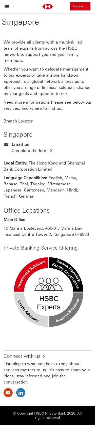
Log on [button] (81, 6)
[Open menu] (8, 6)
